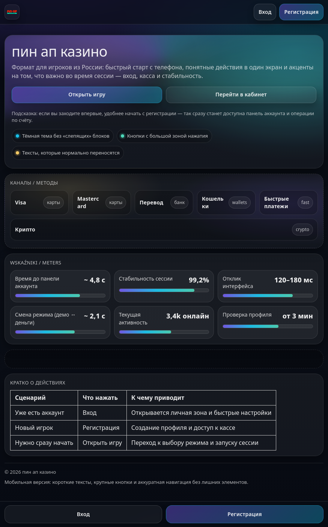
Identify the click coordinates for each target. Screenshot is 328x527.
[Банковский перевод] (164, 202)
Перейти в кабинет (241, 94)
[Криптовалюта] (164, 229)
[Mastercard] (101, 202)
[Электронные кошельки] (226, 202)
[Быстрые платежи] (288, 202)
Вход (265, 11)
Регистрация (301, 11)
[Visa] (39, 202)
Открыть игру (86, 94)
